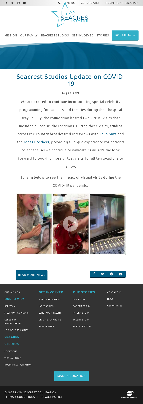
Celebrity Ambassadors (13, 321)
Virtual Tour (12, 358)
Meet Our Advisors (16, 313)
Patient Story (81, 306)
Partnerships (47, 326)
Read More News (31, 275)
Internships (46, 306)
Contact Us (114, 292)
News (110, 299)
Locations (10, 351)
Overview (79, 299)
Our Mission (12, 292)
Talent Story (81, 319)
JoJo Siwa (108, 134)
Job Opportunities (16, 330)
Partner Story (82, 326)
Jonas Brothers (36, 142)
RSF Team (10, 306)
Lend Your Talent (50, 313)
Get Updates (115, 305)
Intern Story (81, 313)
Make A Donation (50, 299)
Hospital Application (18, 364)
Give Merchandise (50, 319)
